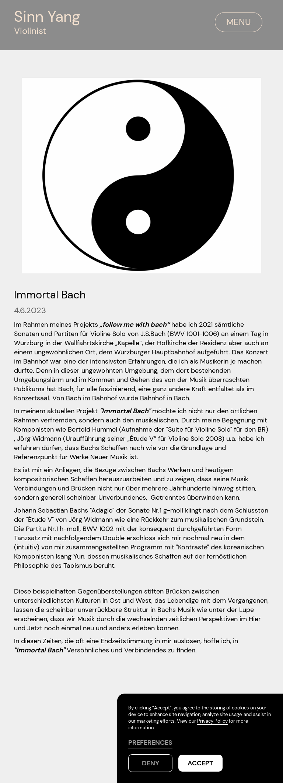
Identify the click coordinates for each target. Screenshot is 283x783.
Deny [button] (150, 763)
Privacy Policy (212, 721)
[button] (206, 22)
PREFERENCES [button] (150, 742)
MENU (238, 22)
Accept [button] (200, 763)
